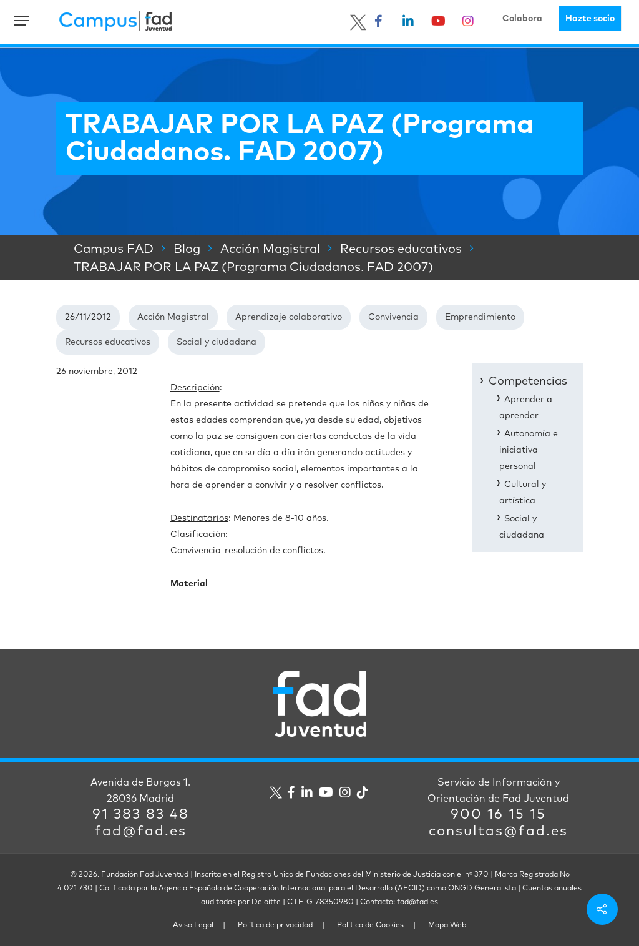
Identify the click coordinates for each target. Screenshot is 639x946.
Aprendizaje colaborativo (288, 317)
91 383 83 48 (140, 815)
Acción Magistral (173, 317)
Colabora (522, 18)
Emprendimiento (480, 317)
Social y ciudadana (216, 342)
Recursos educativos (107, 342)
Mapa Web (447, 925)
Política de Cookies (370, 925)
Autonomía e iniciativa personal (528, 450)
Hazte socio (590, 18)
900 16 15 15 (498, 815)
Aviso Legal (193, 925)
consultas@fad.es (498, 832)
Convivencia (393, 317)
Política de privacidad (275, 925)
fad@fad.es (141, 832)
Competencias (528, 381)
